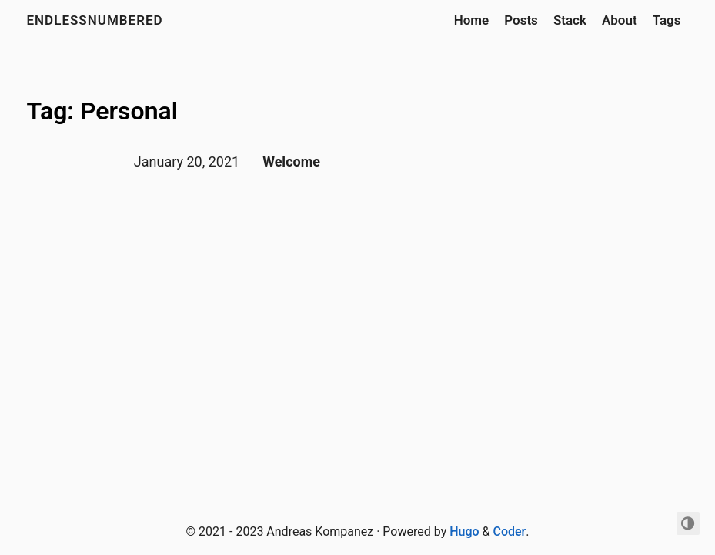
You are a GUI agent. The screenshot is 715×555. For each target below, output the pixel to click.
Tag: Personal (103, 111)
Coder (509, 531)
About (619, 20)
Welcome (291, 161)
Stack (569, 20)
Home (471, 20)
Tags (667, 20)
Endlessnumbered (95, 20)
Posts (521, 20)
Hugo (464, 531)
